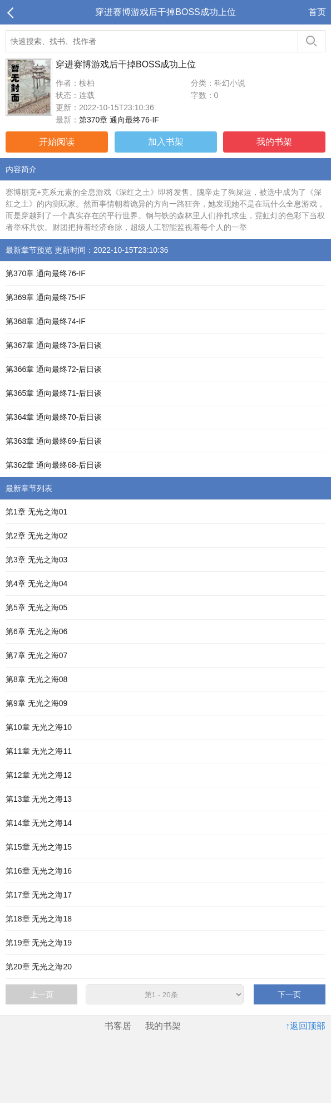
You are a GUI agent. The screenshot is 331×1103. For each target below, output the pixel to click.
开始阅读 (57, 141)
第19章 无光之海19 (39, 942)
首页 (317, 12)
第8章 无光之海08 (36, 679)
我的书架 (274, 141)
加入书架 (166, 141)
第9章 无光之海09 (36, 703)
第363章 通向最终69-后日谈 (54, 441)
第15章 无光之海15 (39, 846)
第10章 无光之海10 (39, 727)
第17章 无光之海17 (39, 894)
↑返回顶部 (305, 1026)
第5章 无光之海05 (36, 607)
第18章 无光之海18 (39, 918)
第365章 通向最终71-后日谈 (54, 393)
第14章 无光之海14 (39, 822)
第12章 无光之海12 (39, 775)
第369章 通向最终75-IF (46, 297)
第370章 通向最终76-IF (119, 119)
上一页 (41, 994)
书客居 (118, 1026)
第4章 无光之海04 (36, 583)
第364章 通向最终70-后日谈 (54, 417)
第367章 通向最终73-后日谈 (54, 345)
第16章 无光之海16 (39, 870)
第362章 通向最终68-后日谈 (54, 464)
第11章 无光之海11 (39, 751)
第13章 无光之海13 (39, 799)
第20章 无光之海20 (39, 966)
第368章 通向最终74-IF (46, 321)
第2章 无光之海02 (36, 535)
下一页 (289, 994)
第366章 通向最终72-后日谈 (54, 369)
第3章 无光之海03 (36, 559)
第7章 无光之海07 (36, 655)
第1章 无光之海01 (36, 511)
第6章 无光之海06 (36, 631)
